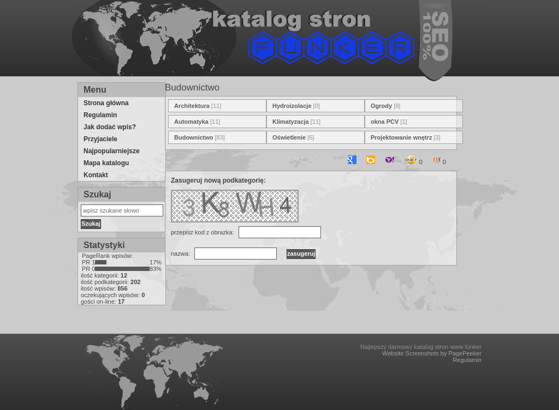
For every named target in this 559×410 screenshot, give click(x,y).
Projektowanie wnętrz (401, 137)
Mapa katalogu (106, 163)
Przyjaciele (100, 139)
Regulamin (100, 115)
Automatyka (191, 121)
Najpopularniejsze (112, 151)
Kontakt (96, 175)
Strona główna (106, 103)
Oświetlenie (289, 137)
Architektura (192, 105)
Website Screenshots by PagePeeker (431, 353)
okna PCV (385, 121)
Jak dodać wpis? (110, 127)
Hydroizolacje (292, 105)
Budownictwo (193, 137)
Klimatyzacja (290, 121)
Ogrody (381, 105)
